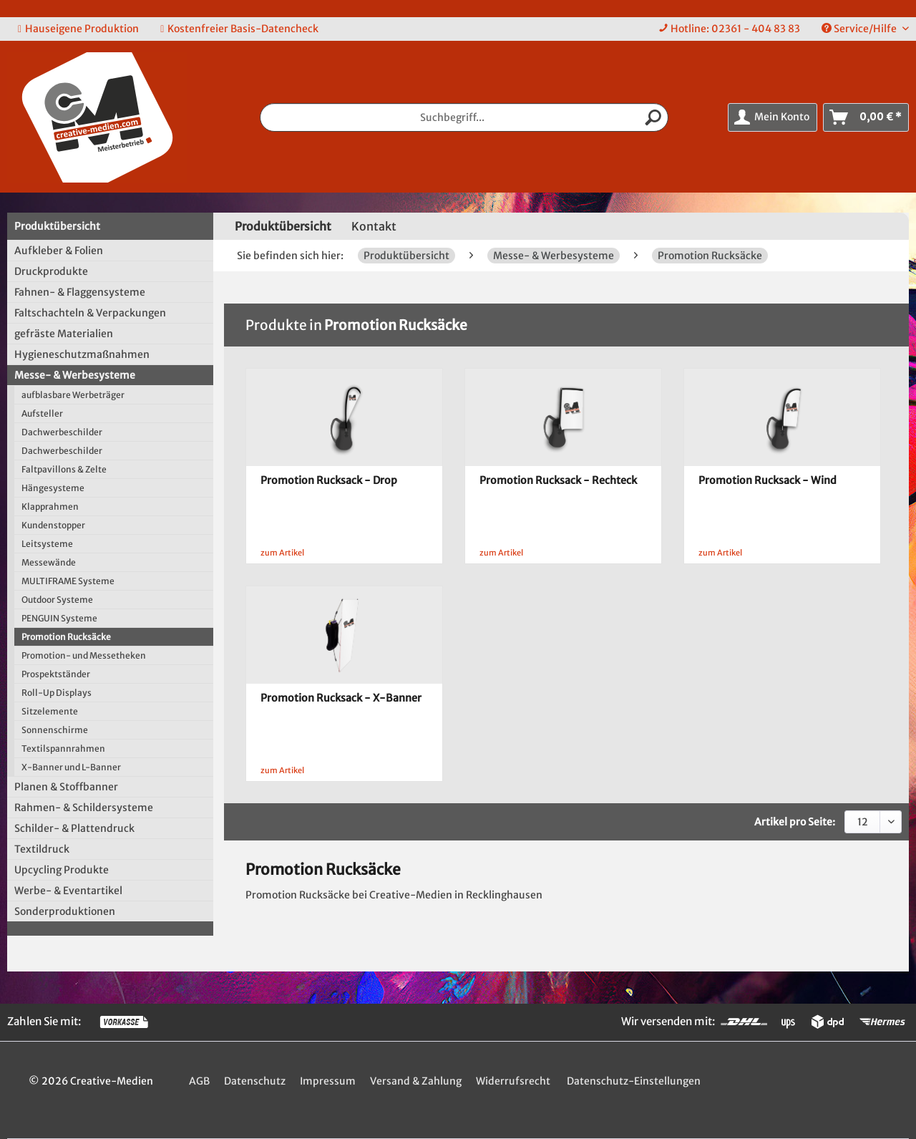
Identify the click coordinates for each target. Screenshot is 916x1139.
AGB (199, 1081)
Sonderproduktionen (64, 911)
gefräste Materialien (63, 333)
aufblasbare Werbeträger (73, 394)
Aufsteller (42, 413)
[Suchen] (653, 117)
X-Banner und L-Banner (71, 767)
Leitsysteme (47, 543)
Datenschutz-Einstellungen (634, 1081)
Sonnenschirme (54, 729)
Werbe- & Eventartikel (68, 890)
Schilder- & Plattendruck (74, 828)
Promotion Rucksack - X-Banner (341, 698)
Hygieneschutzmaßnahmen (82, 354)
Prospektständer (55, 674)
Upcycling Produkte (61, 869)
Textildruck (41, 849)
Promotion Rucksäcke (66, 636)
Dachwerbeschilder (61, 432)
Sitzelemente (49, 711)
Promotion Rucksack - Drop (328, 480)
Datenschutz (255, 1081)
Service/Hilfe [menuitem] (860, 28)
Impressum (328, 1081)
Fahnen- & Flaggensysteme (79, 292)
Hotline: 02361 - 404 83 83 (735, 28)
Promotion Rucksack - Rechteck (558, 480)
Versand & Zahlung (416, 1081)
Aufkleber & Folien (58, 250)
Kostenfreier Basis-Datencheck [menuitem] (239, 28)
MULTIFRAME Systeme (67, 581)
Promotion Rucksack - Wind (767, 480)
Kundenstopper (53, 525)
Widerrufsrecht (513, 1081)
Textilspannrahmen (63, 748)
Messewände (48, 562)
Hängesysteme (52, 488)
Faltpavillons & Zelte (64, 469)
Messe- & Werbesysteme (74, 375)
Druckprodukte (51, 271)
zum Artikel (282, 553)
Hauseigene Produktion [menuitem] (78, 28)
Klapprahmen (50, 506)
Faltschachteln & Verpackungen (90, 312)
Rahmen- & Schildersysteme (83, 807)
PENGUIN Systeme (59, 618)
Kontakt (373, 226)
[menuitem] (729, 29)
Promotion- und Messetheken (83, 655)
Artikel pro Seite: (794, 821)
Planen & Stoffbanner (66, 786)
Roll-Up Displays (56, 692)
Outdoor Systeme (57, 599)
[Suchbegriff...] (464, 117)
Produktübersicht (57, 226)
